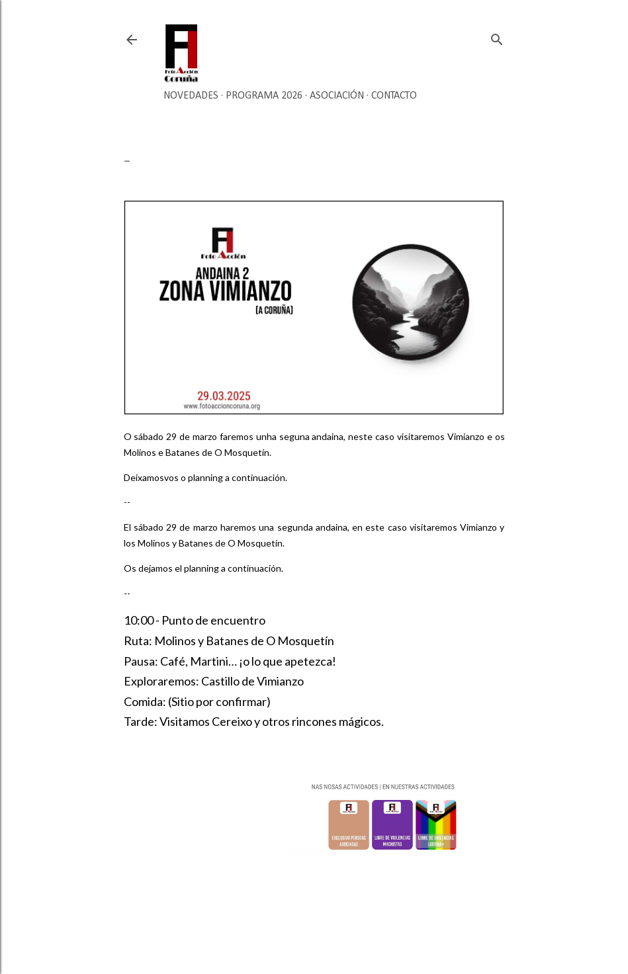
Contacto (394, 96)
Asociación (337, 96)
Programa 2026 (264, 96)
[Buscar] (497, 37)
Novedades (190, 96)
